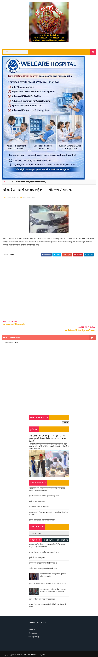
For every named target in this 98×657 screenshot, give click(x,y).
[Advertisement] (49, 289)
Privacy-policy (34, 631)
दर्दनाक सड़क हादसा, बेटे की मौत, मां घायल (42, 514)
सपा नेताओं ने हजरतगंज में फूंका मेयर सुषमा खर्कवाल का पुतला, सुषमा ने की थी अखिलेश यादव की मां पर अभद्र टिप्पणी (48, 433)
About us (32, 624)
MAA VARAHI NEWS (29, 649)
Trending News (35, 534)
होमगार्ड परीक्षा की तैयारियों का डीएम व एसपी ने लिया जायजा (47, 578)
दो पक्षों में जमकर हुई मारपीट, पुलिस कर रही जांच (44, 490)
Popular (49, 534)
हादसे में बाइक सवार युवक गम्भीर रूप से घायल (43, 563)
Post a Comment (11, 337)
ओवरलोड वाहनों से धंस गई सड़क (39, 501)
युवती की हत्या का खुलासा (37, 495)
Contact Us (33, 627)
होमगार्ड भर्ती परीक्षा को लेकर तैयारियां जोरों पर (43, 557)
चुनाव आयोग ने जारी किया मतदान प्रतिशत (42, 593)
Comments (62, 534)
